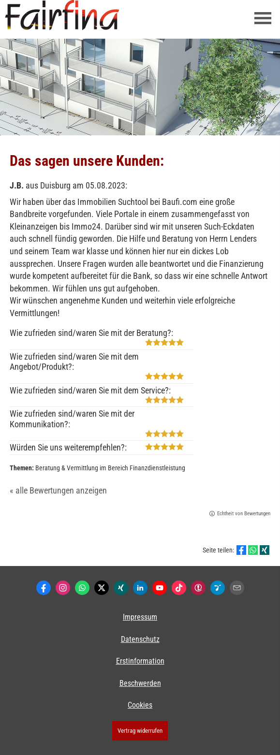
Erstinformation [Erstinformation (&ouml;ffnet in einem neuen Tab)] (140, 661)
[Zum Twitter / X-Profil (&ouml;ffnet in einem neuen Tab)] (101, 588)
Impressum (140, 617)
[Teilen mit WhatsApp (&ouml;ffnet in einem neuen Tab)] (253, 550)
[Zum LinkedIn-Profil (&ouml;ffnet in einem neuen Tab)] (140, 588)
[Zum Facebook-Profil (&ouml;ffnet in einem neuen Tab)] (43, 588)
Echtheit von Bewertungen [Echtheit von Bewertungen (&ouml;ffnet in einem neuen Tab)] (243, 513)
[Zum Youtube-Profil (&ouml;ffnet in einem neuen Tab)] (159, 588)
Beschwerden (140, 683)
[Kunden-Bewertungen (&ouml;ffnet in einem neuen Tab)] (198, 588)
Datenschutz (140, 639)
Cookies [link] (140, 705)
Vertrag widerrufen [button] (140, 730)
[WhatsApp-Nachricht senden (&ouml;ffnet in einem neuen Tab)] (82, 588)
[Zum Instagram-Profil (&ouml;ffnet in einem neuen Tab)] (63, 588)
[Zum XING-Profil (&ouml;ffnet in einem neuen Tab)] (121, 588)
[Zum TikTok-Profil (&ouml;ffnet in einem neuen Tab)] (179, 588)
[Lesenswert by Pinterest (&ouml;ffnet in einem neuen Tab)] (217, 588)
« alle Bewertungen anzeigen (58, 490)
